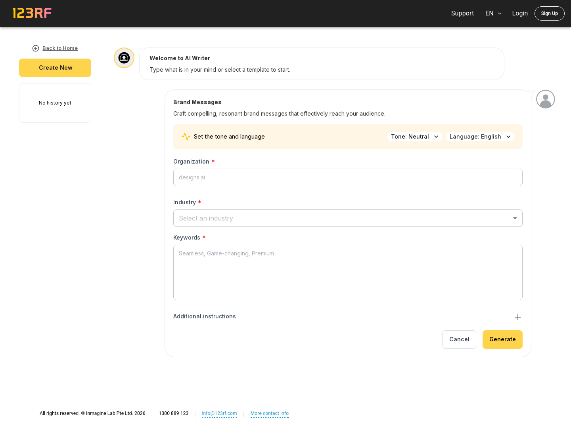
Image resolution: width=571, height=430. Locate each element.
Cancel (459, 339)
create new (55, 68)
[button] (348, 218)
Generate (502, 339)
